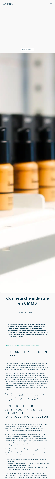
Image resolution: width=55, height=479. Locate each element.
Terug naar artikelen (27, 49)
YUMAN (8, 4)
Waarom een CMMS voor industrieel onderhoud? (22, 346)
